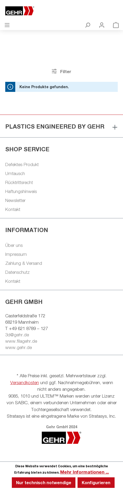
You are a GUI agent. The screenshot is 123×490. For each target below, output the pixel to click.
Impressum (16, 254)
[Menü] (7, 25)
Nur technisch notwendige (43, 482)
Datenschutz (17, 272)
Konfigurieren (96, 482)
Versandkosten (24, 382)
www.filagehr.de (21, 341)
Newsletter (15, 200)
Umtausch (15, 173)
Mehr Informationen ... (84, 472)
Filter (61, 71)
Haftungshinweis (21, 191)
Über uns (14, 245)
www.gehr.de (18, 347)
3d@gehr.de (17, 334)
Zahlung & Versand (23, 263)
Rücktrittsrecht (19, 182)
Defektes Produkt (22, 164)
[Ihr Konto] (102, 25)
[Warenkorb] (116, 25)
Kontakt (12, 209)
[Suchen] (87, 25)
